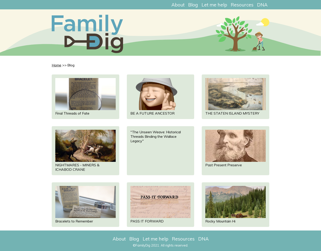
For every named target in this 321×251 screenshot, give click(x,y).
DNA (262, 5)
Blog (193, 5)
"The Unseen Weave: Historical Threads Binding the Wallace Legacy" (155, 136)
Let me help (214, 5)
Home (56, 65)
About (178, 5)
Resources (242, 5)
